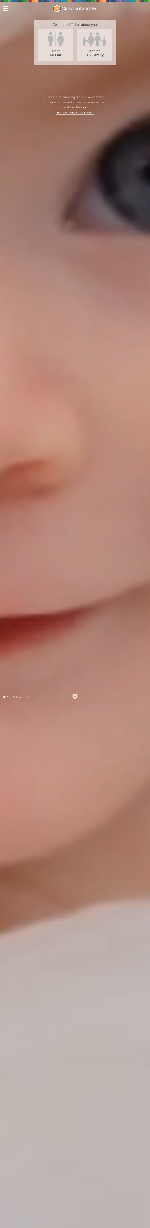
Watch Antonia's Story (75, 112)
